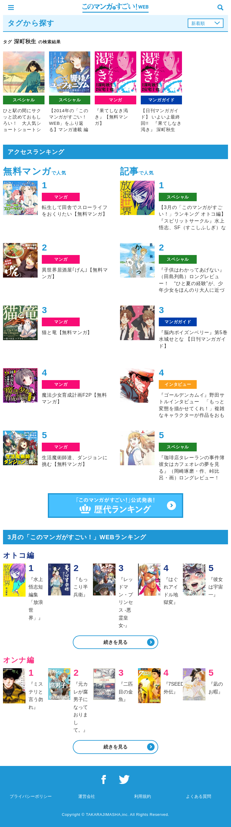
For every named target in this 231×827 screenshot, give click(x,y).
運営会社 (86, 796)
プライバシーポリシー (31, 796)
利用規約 (142, 796)
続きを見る (115, 642)
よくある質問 (198, 796)
